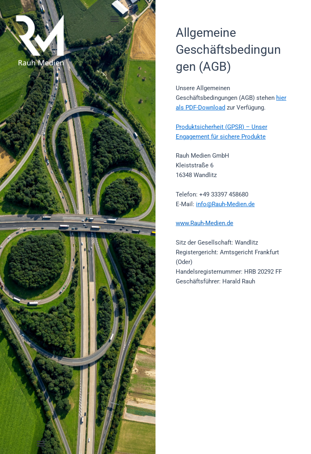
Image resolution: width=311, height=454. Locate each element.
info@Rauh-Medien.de (225, 204)
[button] (114, 18)
